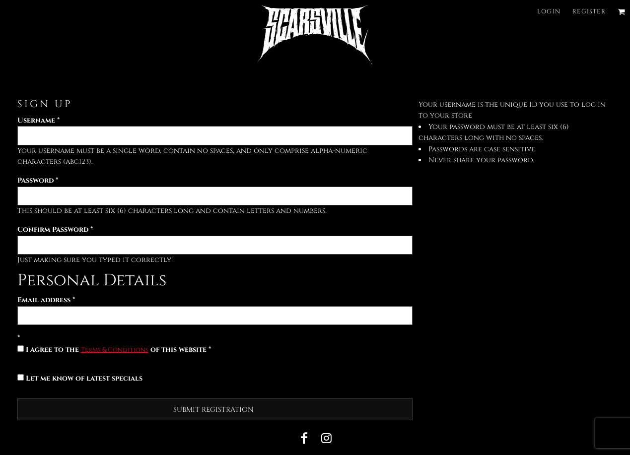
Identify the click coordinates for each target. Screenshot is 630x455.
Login (548, 11)
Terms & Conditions (114, 349)
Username (36, 120)
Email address (43, 300)
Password (35, 180)
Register (589, 11)
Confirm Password (52, 229)
